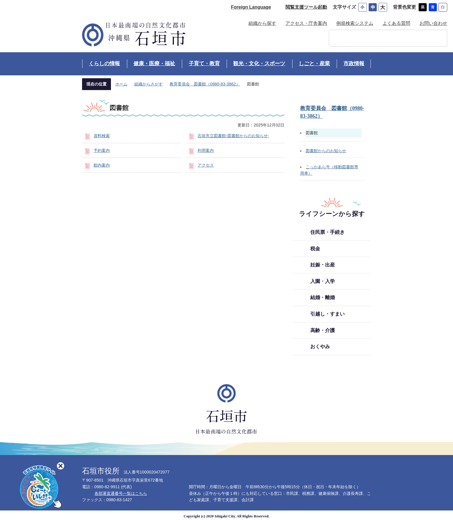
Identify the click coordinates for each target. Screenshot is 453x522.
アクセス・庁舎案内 (306, 23)
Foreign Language (251, 7)
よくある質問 (396, 23)
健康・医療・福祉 (154, 63)
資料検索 (102, 135)
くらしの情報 (104, 63)
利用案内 (206, 150)
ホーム (121, 84)
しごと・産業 (314, 63)
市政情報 (354, 63)
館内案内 (102, 165)
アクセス (206, 165)
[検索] (382, 38)
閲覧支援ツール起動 (306, 7)
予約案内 (102, 150)
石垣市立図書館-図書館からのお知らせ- (233, 135)
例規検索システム (354, 23)
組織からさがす (148, 84)
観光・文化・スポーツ (259, 63)
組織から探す (262, 23)
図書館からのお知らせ (326, 150)
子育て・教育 (204, 63)
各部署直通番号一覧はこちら (120, 493)
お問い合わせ (433, 23)
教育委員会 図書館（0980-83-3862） (205, 84)
